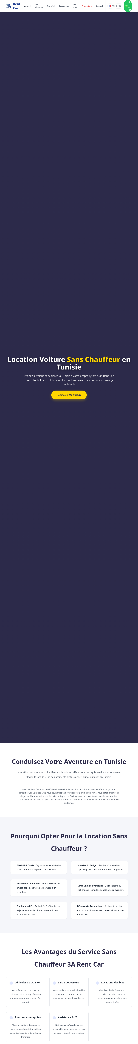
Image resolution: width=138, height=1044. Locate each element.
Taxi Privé (75, 6)
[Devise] (118, 6)
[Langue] (110, 6)
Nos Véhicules (39, 6)
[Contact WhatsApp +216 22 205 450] (128, 6)
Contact (99, 6)
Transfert (51, 6)
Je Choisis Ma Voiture (70, 394)
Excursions (64, 6)
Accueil (27, 6)
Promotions (87, 6)
